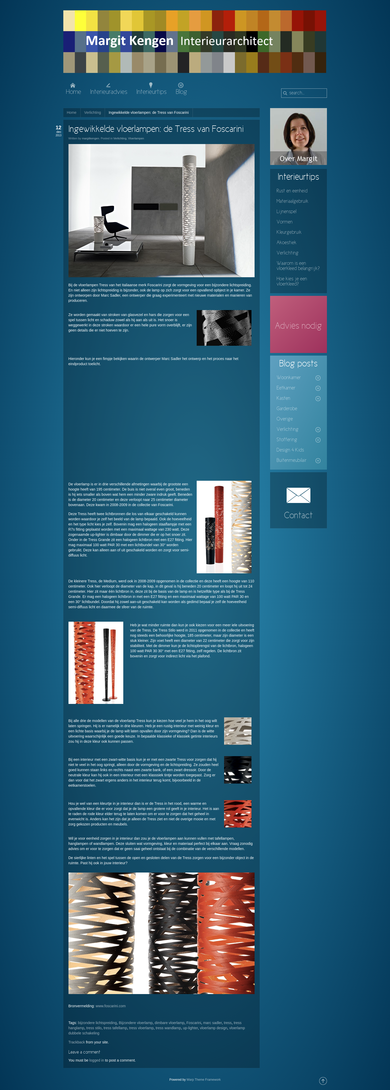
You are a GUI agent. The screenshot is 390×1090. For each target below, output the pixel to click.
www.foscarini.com (111, 1006)
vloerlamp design (213, 1028)
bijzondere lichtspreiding (97, 1023)
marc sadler (212, 1023)
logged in (96, 1060)
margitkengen (90, 138)
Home (72, 112)
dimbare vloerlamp (169, 1023)
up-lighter (190, 1028)
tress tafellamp (115, 1028)
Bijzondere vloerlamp (136, 1023)
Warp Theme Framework (204, 1079)
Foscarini (193, 1023)
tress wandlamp (168, 1028)
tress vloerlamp (141, 1028)
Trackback (76, 1042)
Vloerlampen (136, 138)
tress (228, 1023)
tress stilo (94, 1028)
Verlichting (92, 112)
